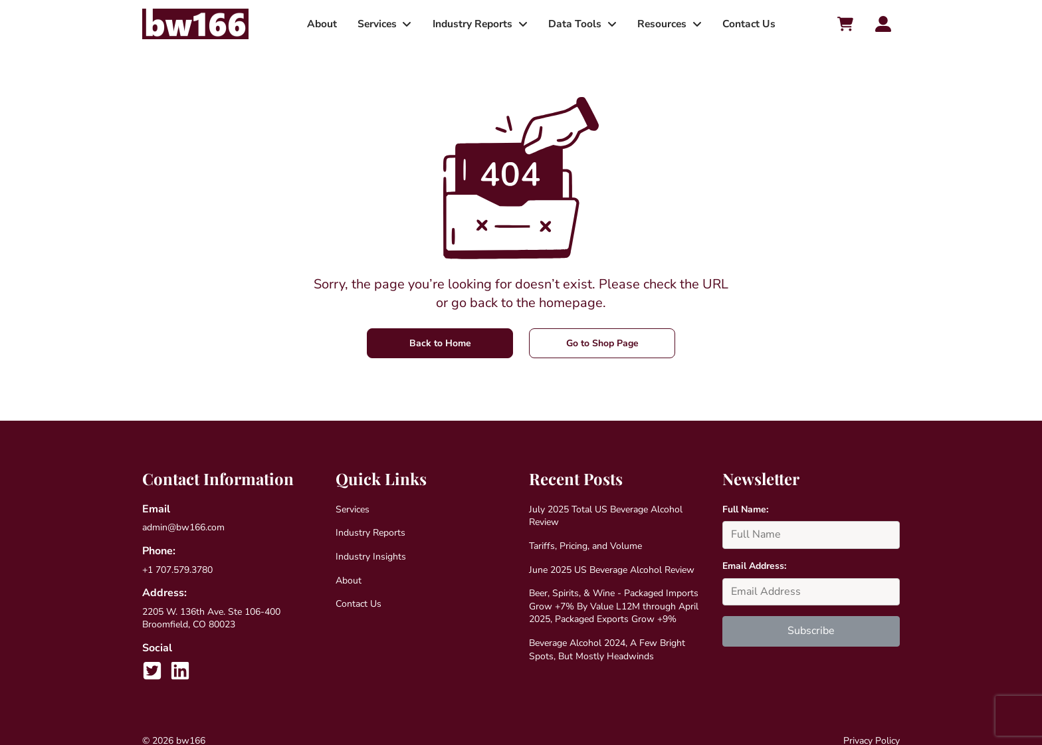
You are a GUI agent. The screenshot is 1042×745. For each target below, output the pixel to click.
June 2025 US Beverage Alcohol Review (611, 570)
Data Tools (574, 24)
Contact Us (749, 24)
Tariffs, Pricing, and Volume (585, 546)
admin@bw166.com (183, 527)
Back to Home (440, 343)
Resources (661, 24)
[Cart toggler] (844, 24)
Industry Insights (371, 556)
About (321, 24)
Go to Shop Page (602, 343)
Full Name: (745, 509)
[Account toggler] (883, 24)
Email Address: (754, 566)
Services (376, 24)
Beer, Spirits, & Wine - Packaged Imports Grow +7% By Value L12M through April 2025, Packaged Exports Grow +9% (613, 606)
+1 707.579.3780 (177, 570)
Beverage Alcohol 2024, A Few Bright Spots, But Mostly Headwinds (607, 650)
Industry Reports (472, 24)
